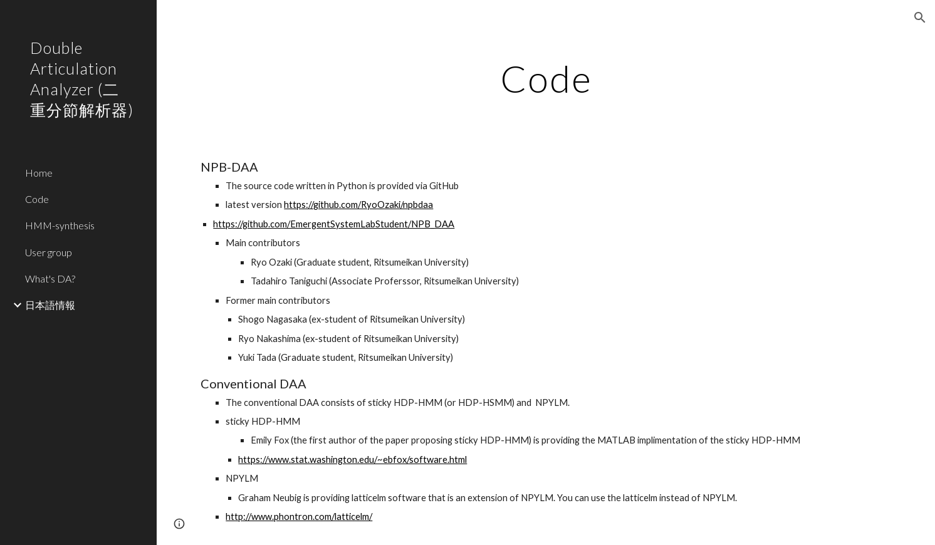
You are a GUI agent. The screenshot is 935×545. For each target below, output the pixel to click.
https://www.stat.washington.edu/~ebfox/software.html (352, 459)
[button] (920, 18)
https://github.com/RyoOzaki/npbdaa (358, 204)
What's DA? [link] (50, 278)
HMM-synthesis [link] (60, 225)
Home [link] (39, 173)
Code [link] (37, 199)
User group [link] (48, 252)
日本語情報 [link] (50, 305)
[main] (546, 78)
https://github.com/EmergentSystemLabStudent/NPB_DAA (333, 224)
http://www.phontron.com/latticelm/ (299, 516)
